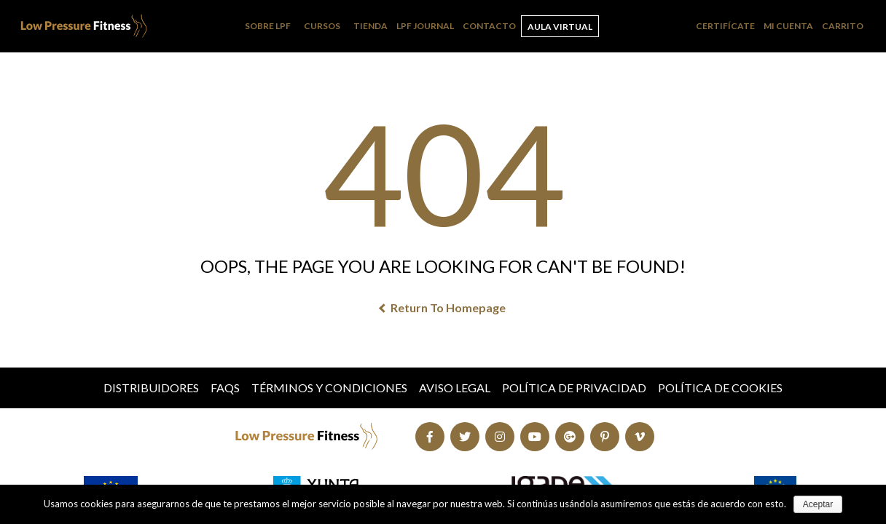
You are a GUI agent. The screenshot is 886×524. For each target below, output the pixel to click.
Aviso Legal (454, 387)
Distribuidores (151, 387)
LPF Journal (425, 25)
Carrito (842, 25)
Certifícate (725, 25)
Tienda (370, 25)
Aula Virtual (560, 26)
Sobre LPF (268, 25)
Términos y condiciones (329, 387)
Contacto (489, 25)
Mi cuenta (788, 25)
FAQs (225, 387)
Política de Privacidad (574, 387)
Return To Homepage (443, 307)
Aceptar (818, 504)
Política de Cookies (720, 387)
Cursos (322, 25)
